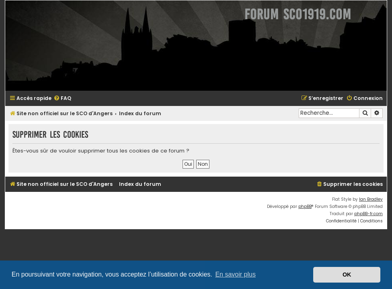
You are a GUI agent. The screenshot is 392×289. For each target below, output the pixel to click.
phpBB (305, 207)
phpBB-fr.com (368, 214)
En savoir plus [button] (235, 274)
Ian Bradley (371, 199)
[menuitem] (62, 98)
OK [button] (347, 274)
